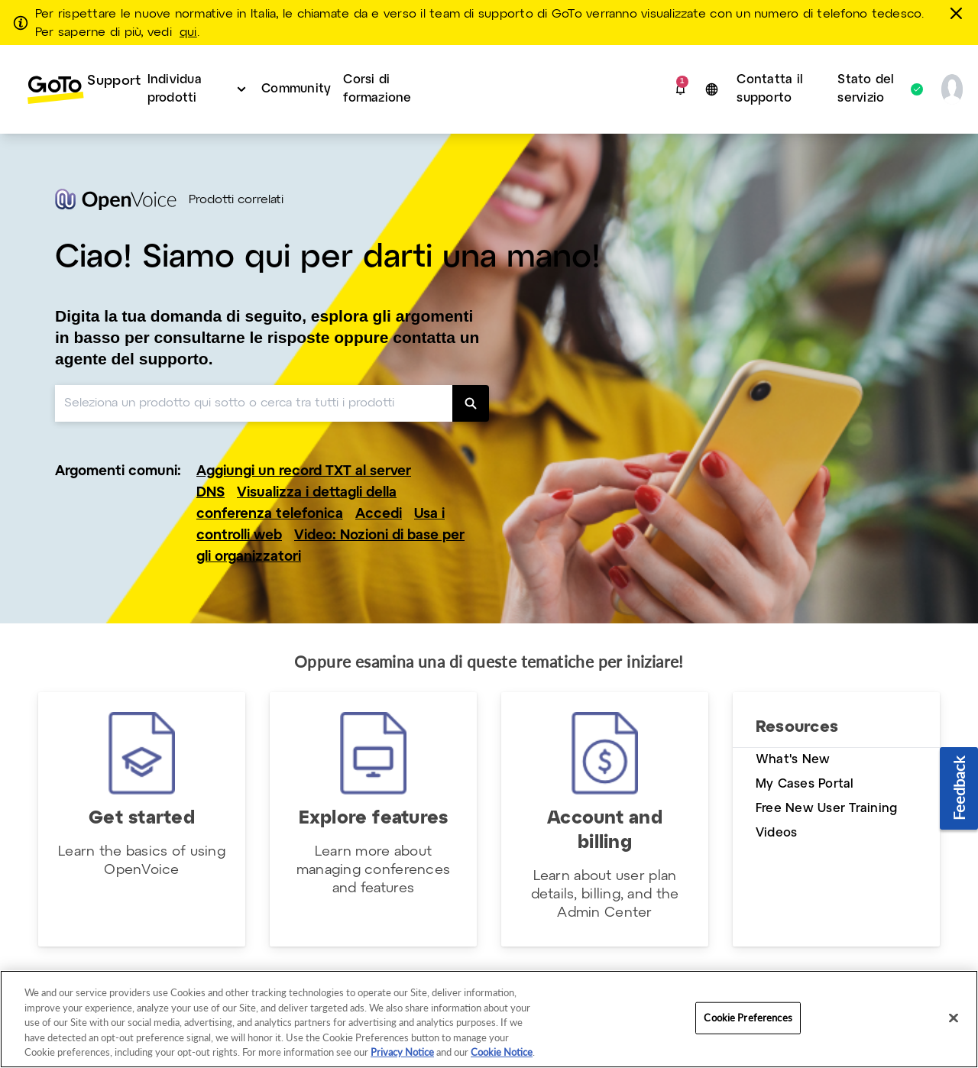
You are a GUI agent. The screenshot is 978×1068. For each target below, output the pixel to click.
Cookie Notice (502, 1052)
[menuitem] (75, 89)
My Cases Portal (805, 784)
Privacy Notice (402, 1052)
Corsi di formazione (377, 89)
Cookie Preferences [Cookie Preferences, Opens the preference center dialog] (748, 1017)
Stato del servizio (872, 89)
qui (188, 33)
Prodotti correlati (236, 200)
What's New (793, 759)
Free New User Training (826, 808)
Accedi (378, 514)
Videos (776, 833)
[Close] (953, 1018)
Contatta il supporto (770, 89)
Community (296, 89)
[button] (680, 89)
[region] (489, 1019)
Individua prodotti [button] (174, 89)
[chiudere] (959, 13)
